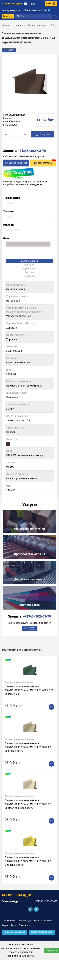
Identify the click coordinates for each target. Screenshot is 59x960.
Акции (5, 925)
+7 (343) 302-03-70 (32, 10)
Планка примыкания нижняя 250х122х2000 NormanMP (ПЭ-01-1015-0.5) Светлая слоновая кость (28, 804)
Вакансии (24, 925)
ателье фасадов (12, 3)
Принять (52, 950)
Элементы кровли (37, 25)
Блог (13, 925)
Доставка (33, 920)
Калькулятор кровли (42, 932)
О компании (8, 920)
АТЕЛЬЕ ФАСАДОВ (17, 895)
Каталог (19, 25)
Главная (6, 25)
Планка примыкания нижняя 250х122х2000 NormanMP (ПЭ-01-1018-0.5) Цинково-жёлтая (28, 861)
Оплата (22, 920)
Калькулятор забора (14, 932)
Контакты (46, 920)
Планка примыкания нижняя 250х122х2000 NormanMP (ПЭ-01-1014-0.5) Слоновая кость (28, 747)
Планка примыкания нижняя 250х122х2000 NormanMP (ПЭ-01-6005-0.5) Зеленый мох (29, 690)
